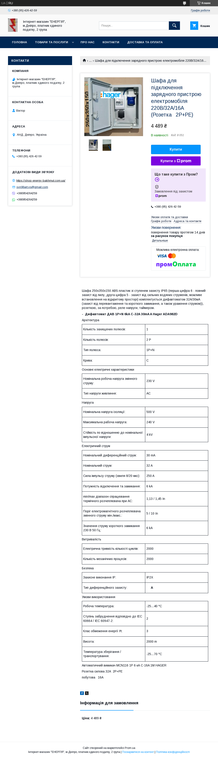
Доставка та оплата (145, 42)
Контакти (111, 42)
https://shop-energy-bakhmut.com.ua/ (40, 180)
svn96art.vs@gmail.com (32, 187)
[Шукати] (174, 25)
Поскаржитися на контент (138, 752)
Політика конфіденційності (173, 752)
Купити (176, 149)
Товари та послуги (51, 42)
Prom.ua (130, 748)
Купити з (175, 161)
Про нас (88, 42)
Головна (19, 42)
